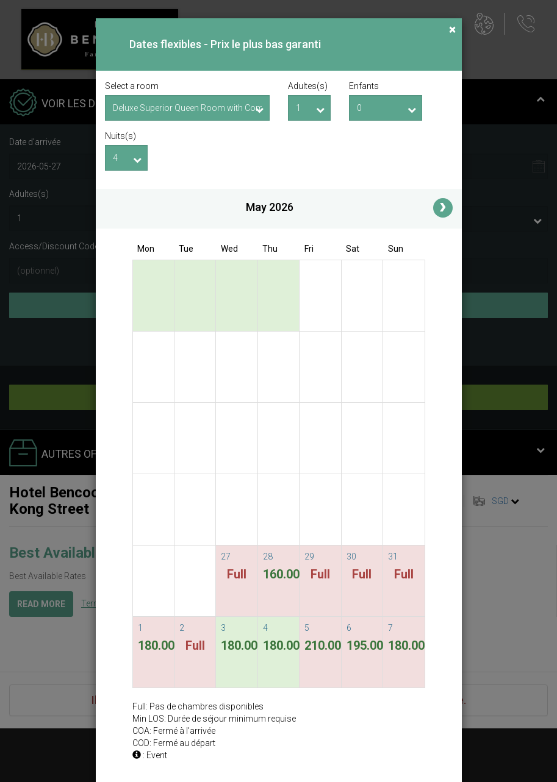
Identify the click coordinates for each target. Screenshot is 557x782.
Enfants (364, 86)
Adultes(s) (308, 86)
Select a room (132, 86)
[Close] (452, 29)
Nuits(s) (120, 136)
